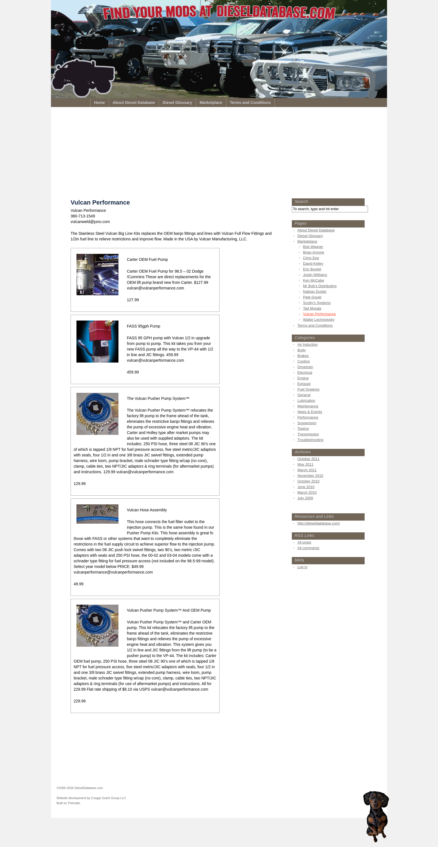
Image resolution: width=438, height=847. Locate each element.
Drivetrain (305, 367)
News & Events (309, 412)
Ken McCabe (313, 280)
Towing (303, 428)
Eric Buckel (312, 269)
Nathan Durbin (315, 291)
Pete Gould (312, 297)
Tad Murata (312, 308)
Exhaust (304, 384)
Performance (307, 417)
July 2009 (305, 498)
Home (99, 102)
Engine (303, 378)
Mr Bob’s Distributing (320, 286)
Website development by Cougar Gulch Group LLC (91, 798)
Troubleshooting (310, 440)
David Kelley (313, 263)
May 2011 (305, 464)
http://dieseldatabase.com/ (318, 523)
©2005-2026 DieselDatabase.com (80, 788)
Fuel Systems (308, 389)
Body (301, 350)
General (303, 395)
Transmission (308, 434)
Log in (302, 567)
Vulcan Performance (319, 314)
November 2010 (310, 476)
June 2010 (305, 487)
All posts (304, 542)
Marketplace (211, 102)
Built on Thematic (68, 803)
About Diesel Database (134, 102)
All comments (308, 548)
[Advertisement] (219, 154)
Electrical (304, 372)
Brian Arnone (313, 252)
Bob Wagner (313, 247)
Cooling (303, 361)
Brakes (303, 356)
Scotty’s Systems (317, 303)
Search (301, 201)
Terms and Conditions (250, 102)
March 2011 (307, 470)
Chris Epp (311, 258)
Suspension (306, 423)
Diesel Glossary (177, 102)
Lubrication (306, 400)
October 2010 (308, 481)
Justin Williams (315, 275)
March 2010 (307, 492)
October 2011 (308, 459)
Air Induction (307, 344)
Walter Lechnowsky (318, 319)
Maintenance (307, 406)
